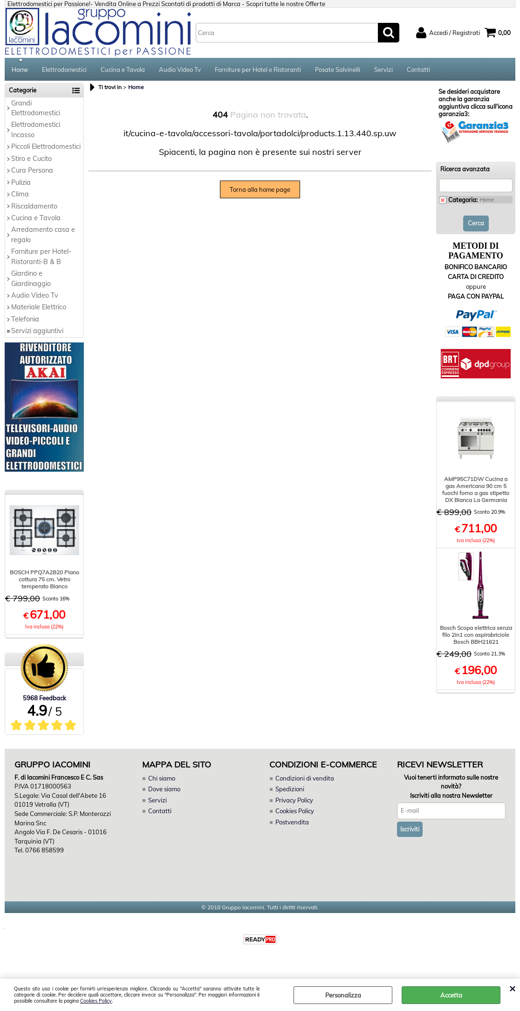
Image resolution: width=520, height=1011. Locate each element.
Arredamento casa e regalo (43, 236)
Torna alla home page (260, 190)
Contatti (418, 70)
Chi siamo (161, 779)
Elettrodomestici (64, 70)
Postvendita (292, 823)
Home (20, 70)
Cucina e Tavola (123, 70)
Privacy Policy (294, 801)
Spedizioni (289, 790)
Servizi (383, 70)
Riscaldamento (34, 207)
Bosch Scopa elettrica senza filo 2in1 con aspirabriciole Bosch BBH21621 (476, 635)
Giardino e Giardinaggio (31, 279)
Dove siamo (164, 790)
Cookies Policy (96, 1001)
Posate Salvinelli (337, 70)
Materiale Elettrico (38, 308)
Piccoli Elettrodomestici (46, 147)
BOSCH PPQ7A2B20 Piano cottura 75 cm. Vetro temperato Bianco (44, 580)
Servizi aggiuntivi (37, 332)
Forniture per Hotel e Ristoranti (258, 70)
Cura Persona (32, 171)
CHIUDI (512, 988)
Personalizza (343, 995)
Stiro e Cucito (31, 159)
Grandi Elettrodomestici (35, 109)
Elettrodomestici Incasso (35, 131)
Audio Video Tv (180, 70)
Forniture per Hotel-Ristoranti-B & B (41, 257)
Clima (20, 195)
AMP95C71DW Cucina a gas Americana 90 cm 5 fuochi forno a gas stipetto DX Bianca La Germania (475, 490)
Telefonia (25, 320)
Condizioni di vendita (304, 779)
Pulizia (21, 183)
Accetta (451, 995)
